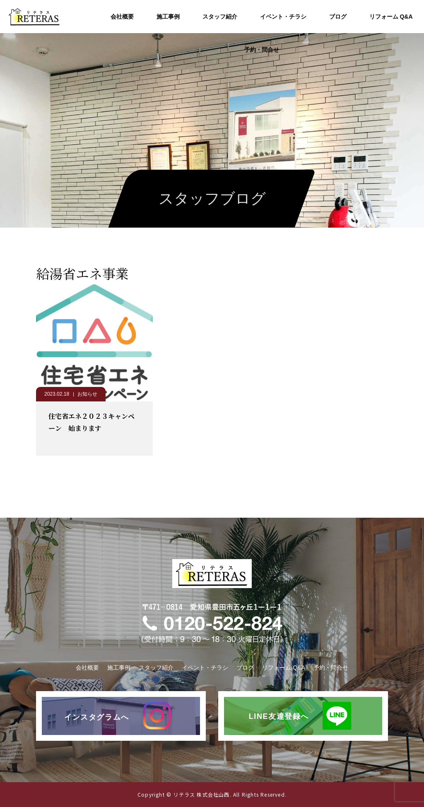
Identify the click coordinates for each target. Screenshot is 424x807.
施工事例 (168, 16)
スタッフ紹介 (219, 16)
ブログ (338, 16)
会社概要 (122, 16)
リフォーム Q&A (391, 16)
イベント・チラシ (283, 16)
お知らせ (87, 394)
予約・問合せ (261, 49)
